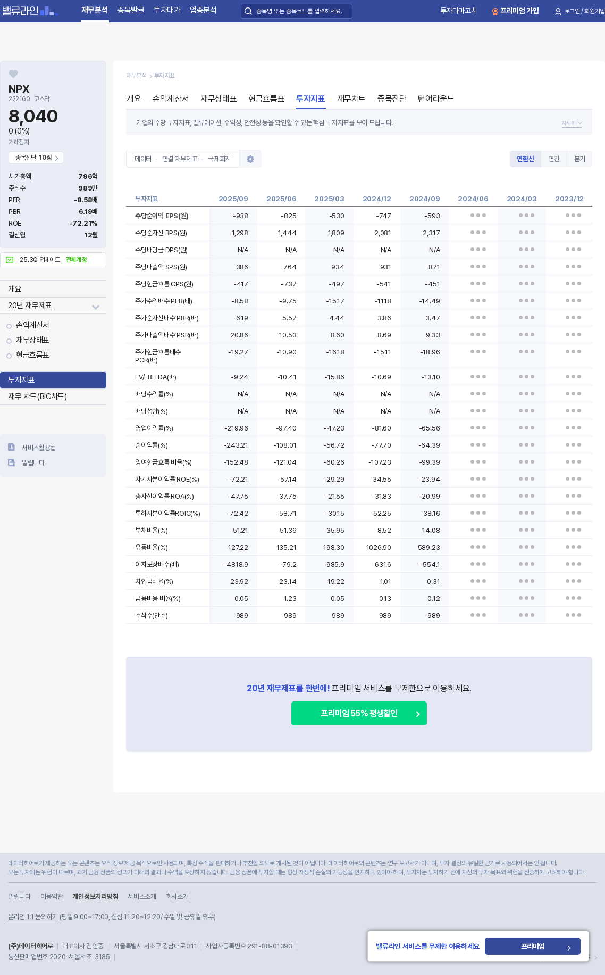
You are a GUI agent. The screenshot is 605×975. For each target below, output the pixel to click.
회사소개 (177, 896)
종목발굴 (131, 10)
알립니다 (33, 463)
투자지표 (21, 380)
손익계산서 (32, 325)
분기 (579, 159)
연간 (553, 159)
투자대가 (167, 10)
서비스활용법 (39, 448)
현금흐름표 (32, 355)
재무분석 (94, 10)
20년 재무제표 (30, 305)
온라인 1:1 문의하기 (33, 917)
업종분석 (203, 10)
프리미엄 (534, 946)
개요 (14, 289)
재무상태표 (32, 340)
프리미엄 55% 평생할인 (359, 713)
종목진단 (391, 99)
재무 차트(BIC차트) (37, 396)
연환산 (525, 159)
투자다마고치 (458, 10)
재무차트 (351, 99)
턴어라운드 (436, 99)
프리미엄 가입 (519, 10)
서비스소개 (142, 896)
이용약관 (51, 896)
